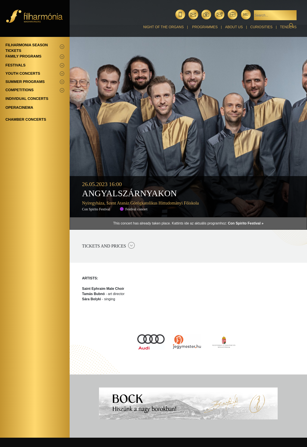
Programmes (205, 27)
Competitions (19, 90)
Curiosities (261, 27)
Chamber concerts (25, 119)
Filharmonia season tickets (26, 48)
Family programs (23, 56)
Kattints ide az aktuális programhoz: (217, 223)
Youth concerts (22, 73)
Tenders (288, 27)
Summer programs (25, 82)
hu (245, 14)
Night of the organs (163, 27)
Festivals (15, 65)
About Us (234, 27)
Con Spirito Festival (96, 209)
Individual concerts (26, 99)
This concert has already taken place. (142, 223)
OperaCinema (19, 108)
